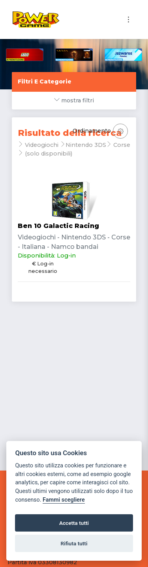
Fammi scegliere (64, 500)
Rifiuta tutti (74, 543)
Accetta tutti (74, 523)
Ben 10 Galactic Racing (58, 226)
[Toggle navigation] (128, 19)
